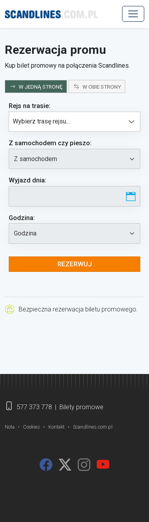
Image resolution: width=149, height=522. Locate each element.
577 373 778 (34, 407)
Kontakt (56, 427)
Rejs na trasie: (29, 106)
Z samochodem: (50, 143)
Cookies (31, 427)
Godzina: (22, 218)
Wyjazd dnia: (27, 180)
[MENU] (133, 14)
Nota (10, 427)
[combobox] (74, 122)
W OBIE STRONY (97, 87)
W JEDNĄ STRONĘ (36, 87)
